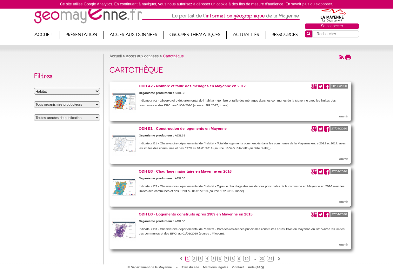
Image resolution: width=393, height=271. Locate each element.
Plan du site (190, 267)
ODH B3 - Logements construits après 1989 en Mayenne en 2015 (196, 214)
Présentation (81, 34)
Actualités (246, 34)
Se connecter (332, 26)
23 (262, 259)
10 (246, 259)
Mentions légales (215, 267)
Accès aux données (133, 34)
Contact (238, 267)
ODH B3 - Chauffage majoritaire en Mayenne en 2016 (185, 171)
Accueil (43, 34)
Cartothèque (173, 56)
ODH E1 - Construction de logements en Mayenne (183, 128)
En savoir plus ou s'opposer (308, 4)
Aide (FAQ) (256, 267)
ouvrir (343, 116)
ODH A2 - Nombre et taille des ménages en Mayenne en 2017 (192, 86)
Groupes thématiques (195, 34)
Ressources (284, 34)
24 (270, 259)
